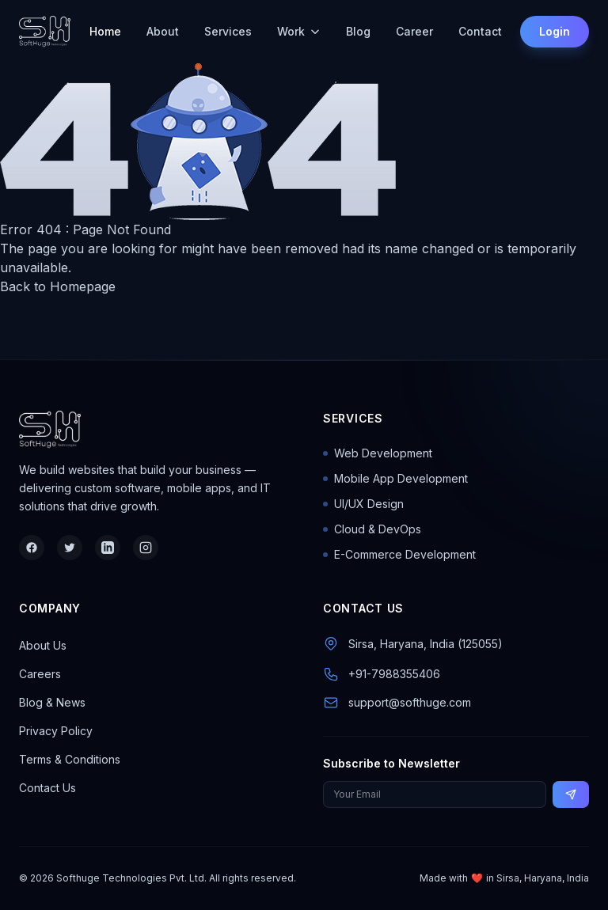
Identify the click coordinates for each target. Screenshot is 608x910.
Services (228, 31)
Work (299, 31)
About (162, 31)
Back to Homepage (58, 286)
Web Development (377, 453)
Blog (358, 31)
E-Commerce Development (399, 554)
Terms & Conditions (69, 759)
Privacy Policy (56, 730)
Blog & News (52, 702)
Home (105, 31)
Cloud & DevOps (372, 529)
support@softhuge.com (409, 702)
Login (554, 31)
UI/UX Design (363, 503)
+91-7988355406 (394, 674)
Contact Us (47, 787)
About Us (42, 645)
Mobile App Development (395, 478)
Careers (40, 674)
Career (414, 31)
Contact (480, 31)
